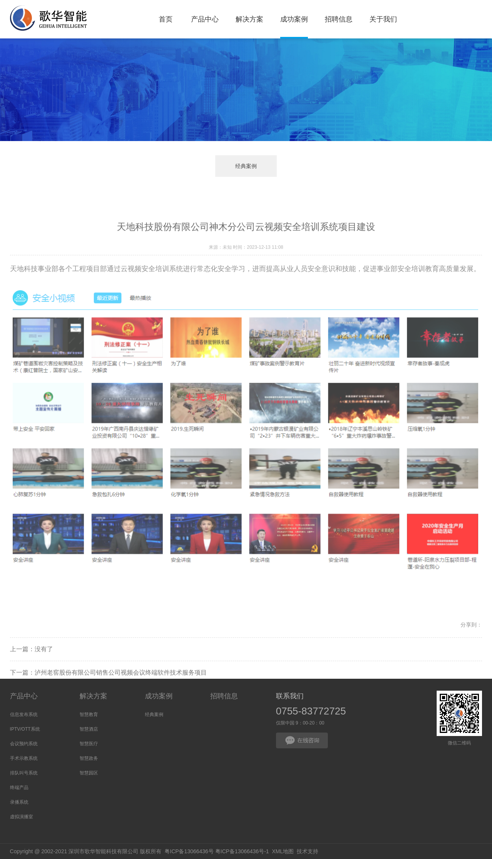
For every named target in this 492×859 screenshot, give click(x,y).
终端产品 (19, 787)
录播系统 (19, 802)
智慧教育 (89, 714)
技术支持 (307, 851)
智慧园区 (89, 773)
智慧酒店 (89, 729)
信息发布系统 (24, 714)
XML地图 (283, 851)
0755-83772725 (311, 711)
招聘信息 (224, 696)
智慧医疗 (89, 743)
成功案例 (159, 696)
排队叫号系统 (24, 773)
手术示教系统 (24, 758)
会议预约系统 (24, 743)
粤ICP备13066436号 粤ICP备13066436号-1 (217, 851)
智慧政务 (89, 758)
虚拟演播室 (21, 816)
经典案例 (246, 166)
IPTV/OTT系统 (25, 729)
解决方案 (93, 696)
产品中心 (24, 696)
